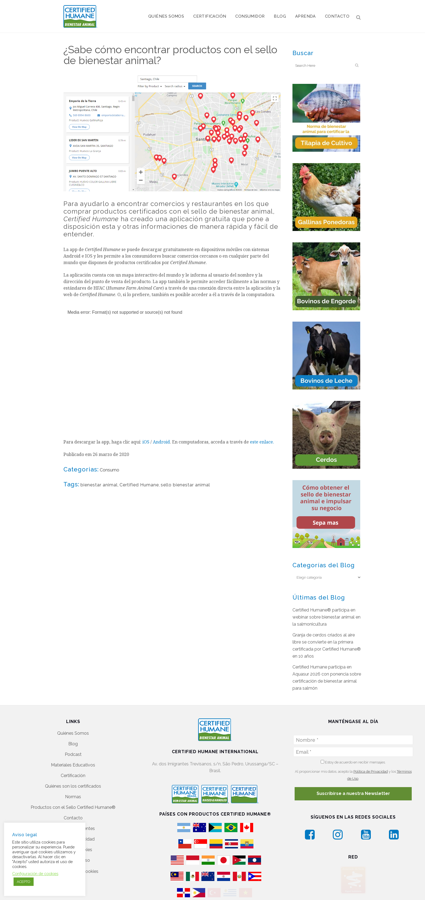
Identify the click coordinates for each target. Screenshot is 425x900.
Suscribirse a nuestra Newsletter (353, 793)
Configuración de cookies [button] (35, 873)
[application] (172, 365)
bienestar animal (99, 484)
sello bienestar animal (185, 484)
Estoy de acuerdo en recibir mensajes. (353, 762)
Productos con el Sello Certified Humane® (73, 807)
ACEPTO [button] (23, 882)
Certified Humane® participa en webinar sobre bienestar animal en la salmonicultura (326, 617)
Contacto (73, 817)
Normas (73, 796)
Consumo (109, 470)
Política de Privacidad (370, 771)
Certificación (73, 775)
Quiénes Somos (73, 733)
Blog (73, 743)
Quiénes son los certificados (73, 786)
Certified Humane (139, 484)
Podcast (73, 754)
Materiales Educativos (73, 765)
